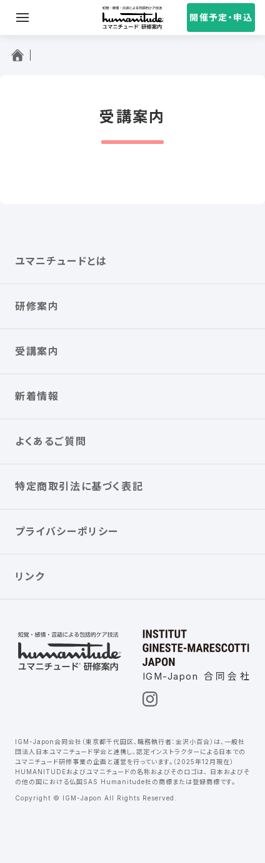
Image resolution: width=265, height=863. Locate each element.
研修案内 (37, 306)
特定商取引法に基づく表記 (79, 486)
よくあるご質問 (50, 441)
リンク (30, 576)
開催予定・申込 (220, 17)
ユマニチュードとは (61, 261)
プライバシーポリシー (67, 531)
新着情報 (37, 396)
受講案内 (37, 351)
